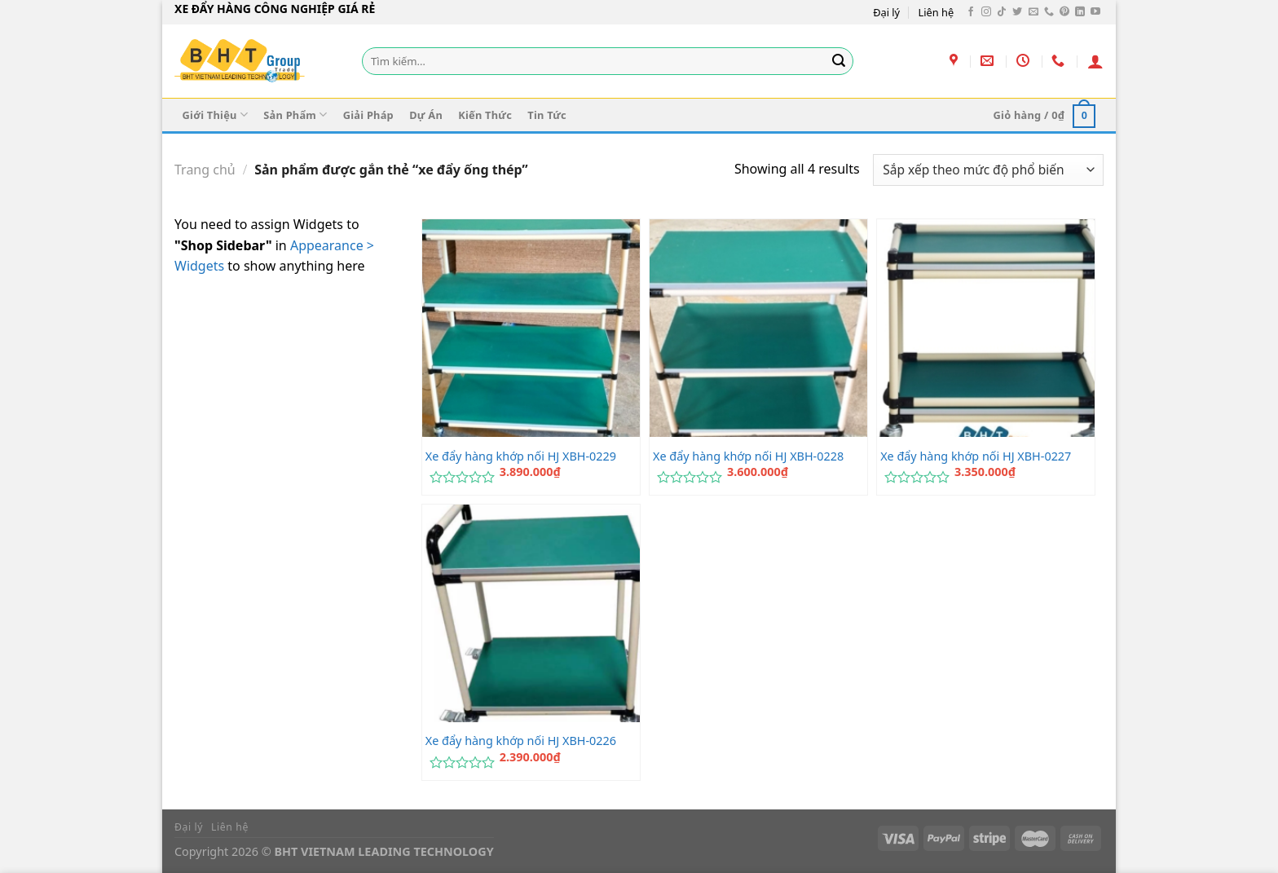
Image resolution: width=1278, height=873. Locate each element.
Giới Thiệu (215, 114)
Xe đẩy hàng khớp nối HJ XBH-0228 (748, 456)
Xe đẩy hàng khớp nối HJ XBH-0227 (975, 456)
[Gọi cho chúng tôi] (1049, 12)
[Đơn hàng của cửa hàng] (988, 170)
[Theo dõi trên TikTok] (1002, 12)
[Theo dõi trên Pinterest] (1064, 12)
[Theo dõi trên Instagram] (986, 12)
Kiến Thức (485, 115)
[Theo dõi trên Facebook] (971, 12)
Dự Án (426, 115)
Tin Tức (546, 115)
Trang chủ (205, 170)
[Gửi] (839, 61)
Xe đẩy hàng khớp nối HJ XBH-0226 (520, 741)
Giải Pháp (368, 115)
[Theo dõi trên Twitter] (1017, 12)
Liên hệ (936, 12)
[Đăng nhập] (1095, 61)
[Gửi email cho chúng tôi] (1033, 12)
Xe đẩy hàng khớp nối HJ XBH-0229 (520, 456)
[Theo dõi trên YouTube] (1095, 12)
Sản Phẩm (295, 114)
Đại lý (886, 12)
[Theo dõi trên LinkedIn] (1080, 12)
